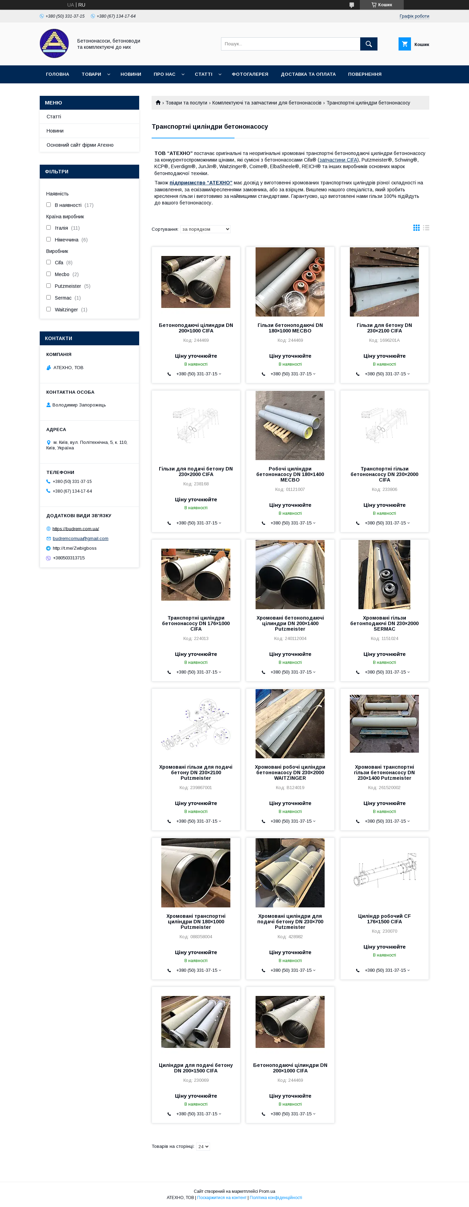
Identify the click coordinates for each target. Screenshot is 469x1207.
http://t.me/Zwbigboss (75, 548)
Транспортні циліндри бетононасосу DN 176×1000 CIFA (196, 623)
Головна (57, 74)
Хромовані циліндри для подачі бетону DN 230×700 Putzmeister (290, 921)
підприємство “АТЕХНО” (201, 182)
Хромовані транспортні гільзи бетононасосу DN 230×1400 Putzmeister (384, 772)
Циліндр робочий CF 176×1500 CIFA (384, 918)
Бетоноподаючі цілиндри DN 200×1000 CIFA (196, 327)
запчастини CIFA (338, 160)
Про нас (164, 74)
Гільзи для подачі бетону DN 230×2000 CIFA (196, 471)
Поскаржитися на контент (222, 1197)
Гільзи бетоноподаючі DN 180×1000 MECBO (290, 327)
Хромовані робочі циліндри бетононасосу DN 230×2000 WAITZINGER (290, 772)
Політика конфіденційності (276, 1197)
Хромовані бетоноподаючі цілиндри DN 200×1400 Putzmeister (290, 623)
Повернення (365, 74)
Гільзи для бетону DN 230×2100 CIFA (384, 327)
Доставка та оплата (308, 74)
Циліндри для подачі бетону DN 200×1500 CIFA (196, 1067)
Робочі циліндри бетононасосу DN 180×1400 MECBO (290, 474)
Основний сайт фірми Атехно (80, 145)
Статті (203, 74)
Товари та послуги (186, 103)
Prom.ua (267, 1191)
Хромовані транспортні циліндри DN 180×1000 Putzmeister (196, 921)
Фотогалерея (250, 74)
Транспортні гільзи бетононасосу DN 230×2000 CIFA (384, 474)
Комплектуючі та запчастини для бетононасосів (267, 103)
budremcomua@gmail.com (80, 538)
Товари (91, 74)
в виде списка (426, 229)
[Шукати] (368, 44)
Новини (131, 74)
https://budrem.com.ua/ (75, 528)
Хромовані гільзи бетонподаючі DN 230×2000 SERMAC (384, 623)
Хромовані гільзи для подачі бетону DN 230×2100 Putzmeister (195, 772)
